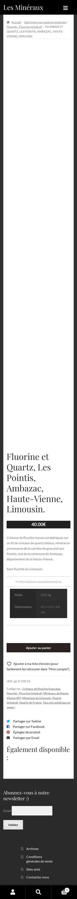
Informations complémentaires (38, 581)
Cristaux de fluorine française (41, 688)
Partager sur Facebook (29, 726)
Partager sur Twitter (27, 721)
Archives (32, 849)
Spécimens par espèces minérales (45, 22)
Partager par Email (26, 738)
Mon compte (13, 892)
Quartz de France (30, 702)
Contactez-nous (37, 877)
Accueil (16, 22)
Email (7, 811)
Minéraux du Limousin (36, 698)
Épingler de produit (26, 732)
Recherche (38, 892)
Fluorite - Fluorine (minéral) (24, 26)
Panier (60, 889)
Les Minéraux (23, 7)
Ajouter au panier (38, 648)
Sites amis (33, 869)
